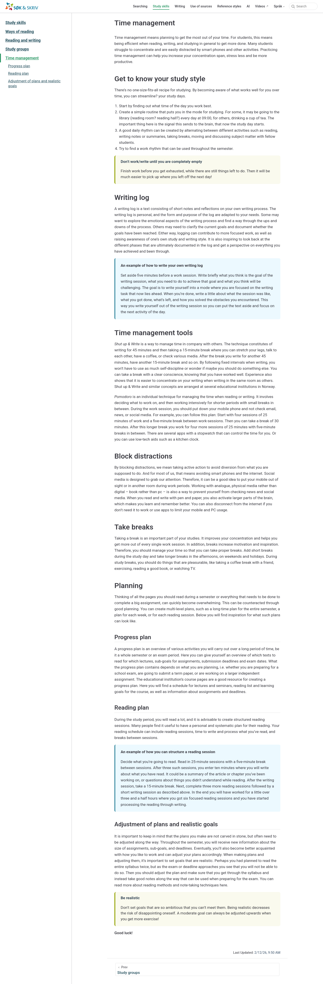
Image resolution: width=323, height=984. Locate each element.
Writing (180, 6)
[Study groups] (197, 969)
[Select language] (279, 6)
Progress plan (19, 66)
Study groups (17, 49)
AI (248, 6)
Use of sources (201, 6)
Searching (140, 6)
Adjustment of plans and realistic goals (34, 83)
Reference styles (229, 6)
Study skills (161, 6)
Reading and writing (23, 40)
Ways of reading (19, 31)
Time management (22, 58)
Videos (260, 6)
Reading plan (18, 73)
